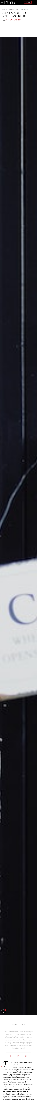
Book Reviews (22, 9)
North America (8, 9)
